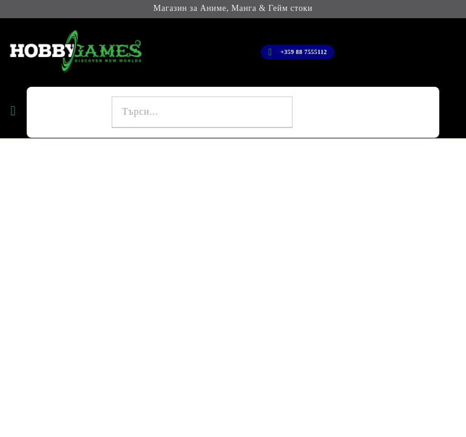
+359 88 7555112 (303, 52)
